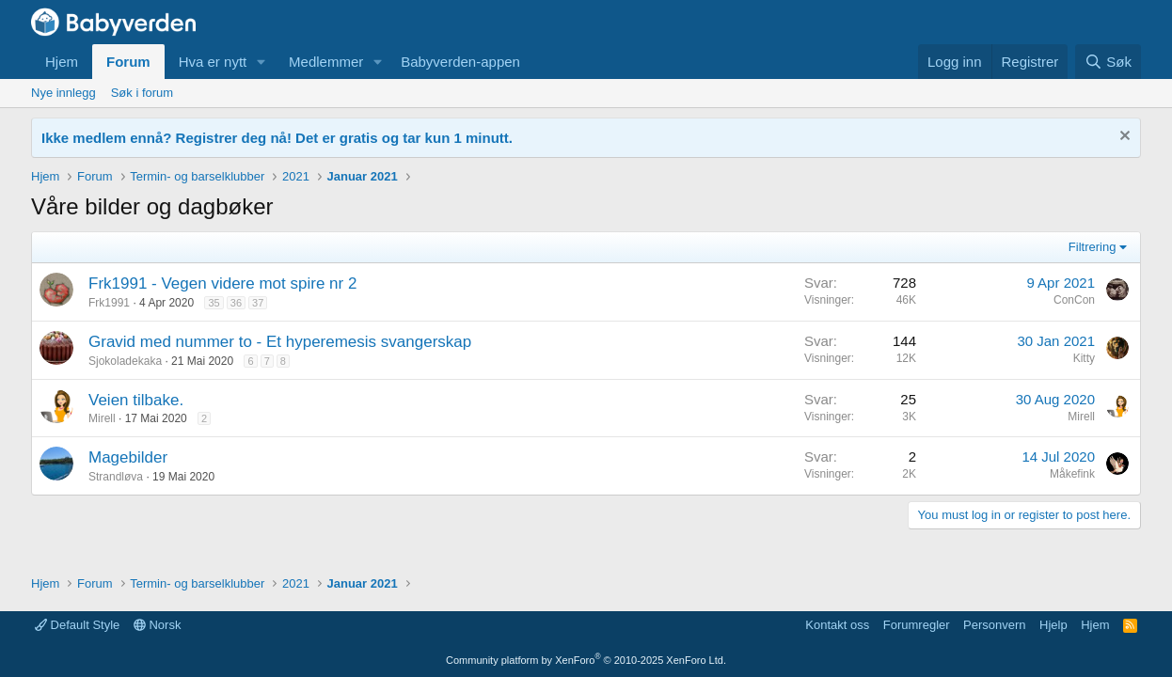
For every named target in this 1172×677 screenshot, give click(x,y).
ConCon (1074, 300)
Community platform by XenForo (586, 660)
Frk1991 (109, 302)
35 (213, 302)
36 (236, 302)
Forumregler (916, 625)
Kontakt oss (837, 625)
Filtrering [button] (1093, 247)
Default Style (77, 625)
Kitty (1084, 358)
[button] (261, 61)
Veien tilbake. (135, 400)
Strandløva (115, 476)
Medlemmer (326, 62)
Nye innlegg (63, 93)
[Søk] (1108, 61)
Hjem (61, 62)
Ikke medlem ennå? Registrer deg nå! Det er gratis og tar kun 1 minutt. (277, 138)
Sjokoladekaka (125, 361)
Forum (128, 62)
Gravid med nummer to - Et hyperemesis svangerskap (279, 342)
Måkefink (1072, 473)
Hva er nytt (213, 62)
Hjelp (1053, 625)
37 (257, 302)
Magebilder (127, 457)
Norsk (158, 625)
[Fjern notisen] (1123, 138)
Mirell (102, 418)
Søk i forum (142, 93)
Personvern (994, 625)
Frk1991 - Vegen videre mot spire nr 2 (222, 283)
